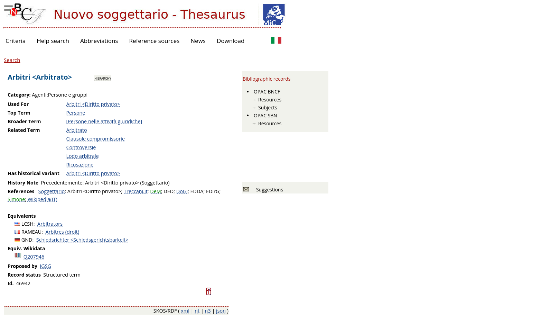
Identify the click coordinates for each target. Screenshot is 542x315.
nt (197, 310)
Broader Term (24, 121)
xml (185, 310)
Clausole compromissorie (95, 138)
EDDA (196, 191)
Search (12, 59)
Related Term (24, 130)
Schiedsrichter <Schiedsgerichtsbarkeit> (82, 239)
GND (26, 239)
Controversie (81, 147)
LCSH (27, 223)
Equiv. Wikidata (26, 248)
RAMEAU (31, 231)
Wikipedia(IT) (42, 199)
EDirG (212, 191)
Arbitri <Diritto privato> (93, 104)
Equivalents (22, 216)
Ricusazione (79, 164)
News (198, 41)
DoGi (182, 191)
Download (231, 41)
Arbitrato (76, 130)
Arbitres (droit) (63, 231)
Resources (269, 99)
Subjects (267, 107)
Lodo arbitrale (82, 156)
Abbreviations (99, 41)
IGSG (45, 266)
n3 (208, 310)
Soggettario (51, 191)
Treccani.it (136, 191)
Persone (75, 112)
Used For (18, 104)
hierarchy (102, 78)
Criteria (16, 41)
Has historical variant (33, 173)
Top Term (19, 112)
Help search (53, 41)
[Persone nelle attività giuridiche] (104, 121)
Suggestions (268, 189)
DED (168, 191)
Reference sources (154, 41)
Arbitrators (50, 223)
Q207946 (34, 256)
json (221, 310)
